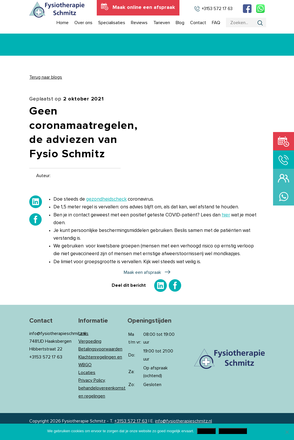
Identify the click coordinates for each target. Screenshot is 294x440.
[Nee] (287, 432)
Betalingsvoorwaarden (100, 349)
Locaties (86, 372)
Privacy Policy (233, 431)
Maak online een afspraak (144, 7)
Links (83, 333)
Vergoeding (89, 341)
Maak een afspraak (142, 272)
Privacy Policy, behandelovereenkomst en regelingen (101, 388)
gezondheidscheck (106, 199)
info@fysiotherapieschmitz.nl (183, 421)
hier (226, 215)
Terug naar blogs (45, 77)
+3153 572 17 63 (130, 421)
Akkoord (206, 431)
